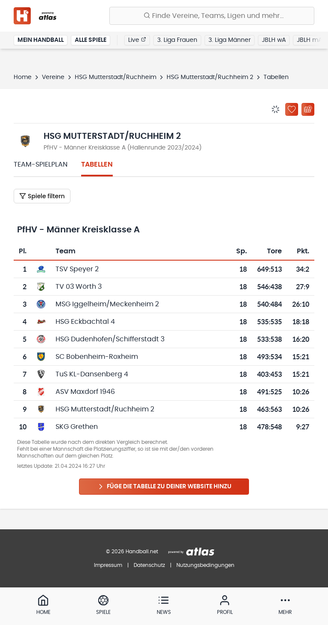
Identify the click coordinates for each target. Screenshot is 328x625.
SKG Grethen (77, 426)
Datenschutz (149, 565)
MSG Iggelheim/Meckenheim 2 (107, 304)
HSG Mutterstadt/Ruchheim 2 (210, 77)
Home (23, 77)
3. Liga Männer (229, 40)
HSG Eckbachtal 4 (85, 321)
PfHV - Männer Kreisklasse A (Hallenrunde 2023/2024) (123, 148)
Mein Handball (41, 40)
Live (137, 39)
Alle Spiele (90, 40)
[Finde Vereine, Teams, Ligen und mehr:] (211, 16)
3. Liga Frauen (177, 40)
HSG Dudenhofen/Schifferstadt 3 (110, 339)
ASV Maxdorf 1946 (85, 391)
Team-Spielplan (40, 164)
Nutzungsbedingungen (205, 565)
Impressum (108, 565)
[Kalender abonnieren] (308, 109)
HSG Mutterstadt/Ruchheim (115, 77)
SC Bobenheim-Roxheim (97, 356)
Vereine (53, 77)
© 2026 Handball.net (132, 551)
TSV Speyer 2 (77, 269)
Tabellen (97, 164)
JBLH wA (274, 40)
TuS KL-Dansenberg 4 (92, 374)
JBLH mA (309, 40)
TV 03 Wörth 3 (79, 286)
